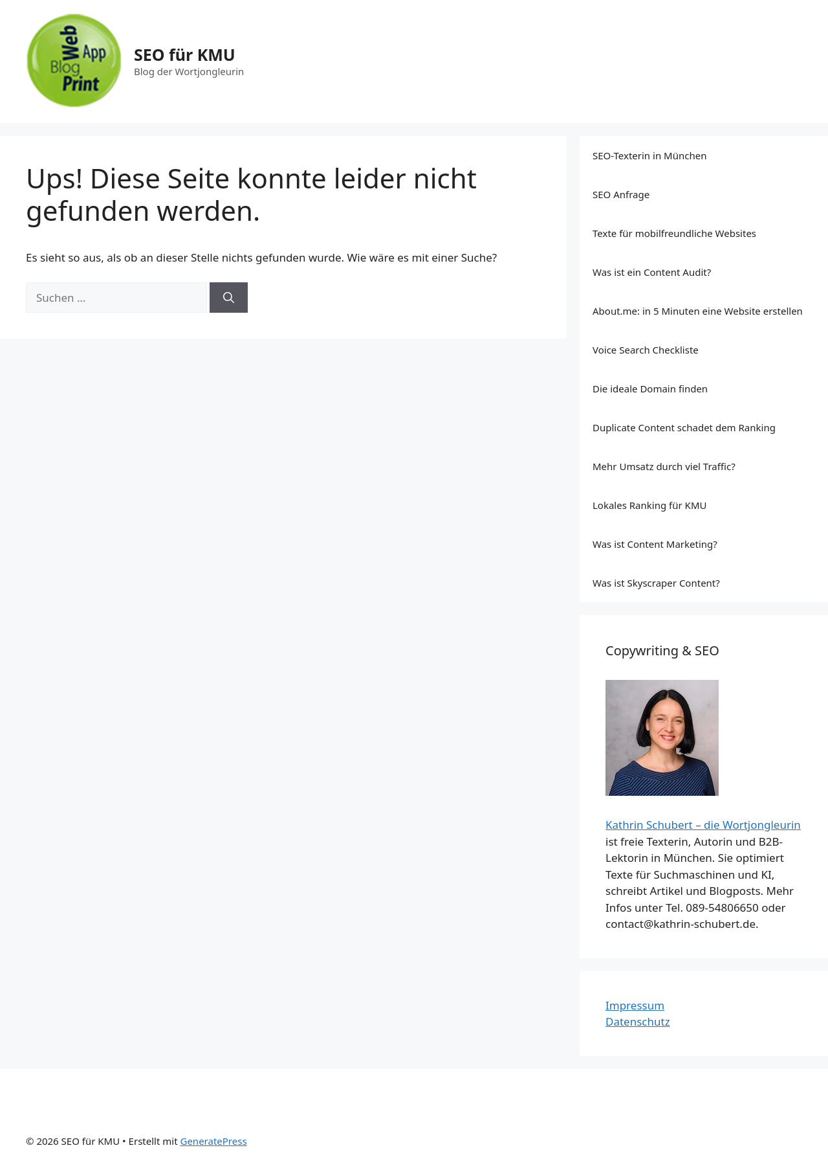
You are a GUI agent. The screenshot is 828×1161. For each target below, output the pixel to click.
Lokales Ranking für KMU (649, 505)
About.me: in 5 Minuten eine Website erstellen (698, 310)
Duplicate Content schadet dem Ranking (684, 427)
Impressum (634, 1005)
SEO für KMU (184, 54)
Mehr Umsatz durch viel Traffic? (664, 466)
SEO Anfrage (621, 194)
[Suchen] (229, 297)
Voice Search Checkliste (646, 349)
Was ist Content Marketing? (655, 543)
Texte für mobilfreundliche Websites (674, 233)
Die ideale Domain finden (650, 388)
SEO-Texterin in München (649, 155)
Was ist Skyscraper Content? (656, 582)
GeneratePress (213, 1140)
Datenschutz (637, 1021)
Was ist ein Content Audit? (652, 271)
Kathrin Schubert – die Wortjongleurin (703, 824)
